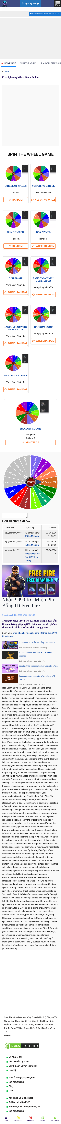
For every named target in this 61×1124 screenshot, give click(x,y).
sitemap (7, 1036)
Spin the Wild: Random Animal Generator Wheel (38, 667)
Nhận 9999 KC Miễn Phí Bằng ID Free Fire (37, 643)
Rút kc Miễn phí (32, 537)
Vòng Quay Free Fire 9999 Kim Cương (32, 558)
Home (6, 71)
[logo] (4, 3)
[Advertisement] (30, 38)
